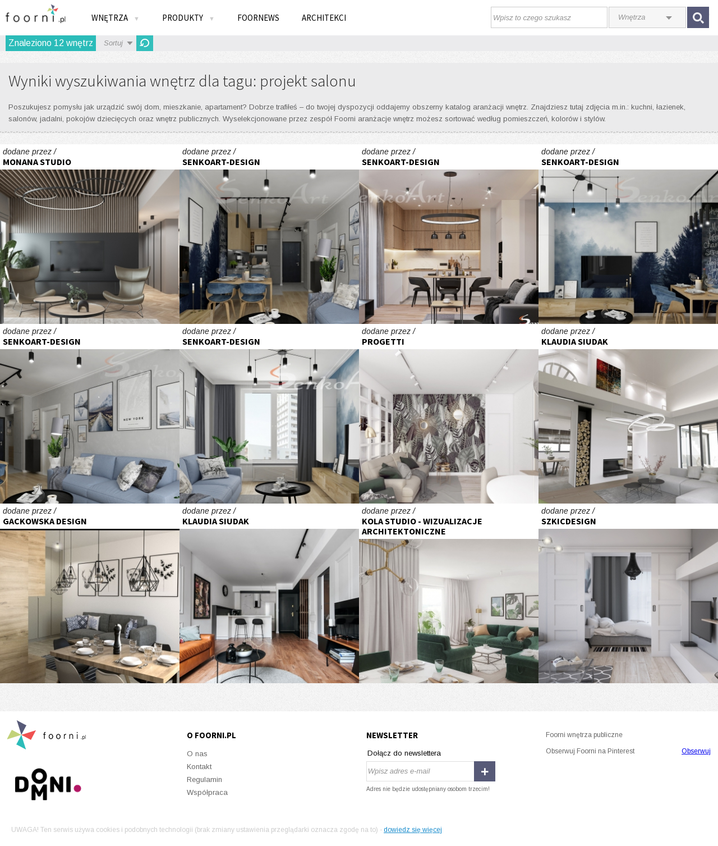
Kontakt (199, 766)
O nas (197, 753)
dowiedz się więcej (413, 830)
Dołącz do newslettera (404, 753)
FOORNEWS (258, 17)
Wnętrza (115, 17)
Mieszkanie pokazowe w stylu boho (448, 593)
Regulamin (204, 779)
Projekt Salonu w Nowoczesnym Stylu (269, 234)
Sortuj (113, 43)
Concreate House (628, 414)
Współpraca (207, 792)
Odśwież (144, 43)
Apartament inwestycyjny (448, 414)
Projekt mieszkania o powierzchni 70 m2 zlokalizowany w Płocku (628, 593)
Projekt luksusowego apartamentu (90, 234)
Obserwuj (696, 751)
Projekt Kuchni (448, 234)
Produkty (188, 17)
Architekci (324, 17)
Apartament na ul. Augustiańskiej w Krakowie (269, 593)
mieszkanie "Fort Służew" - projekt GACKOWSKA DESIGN (90, 593)
